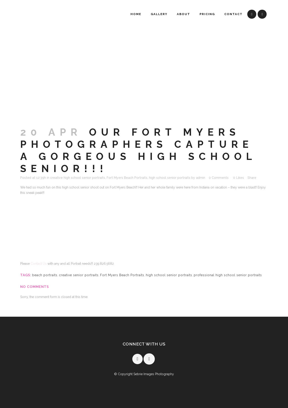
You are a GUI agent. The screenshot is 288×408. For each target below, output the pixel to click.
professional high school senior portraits (228, 275)
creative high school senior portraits (77, 177)
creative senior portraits (79, 275)
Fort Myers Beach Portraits (127, 177)
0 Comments (219, 177)
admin (200, 177)
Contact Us (39, 263)
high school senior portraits (169, 177)
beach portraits (44, 275)
